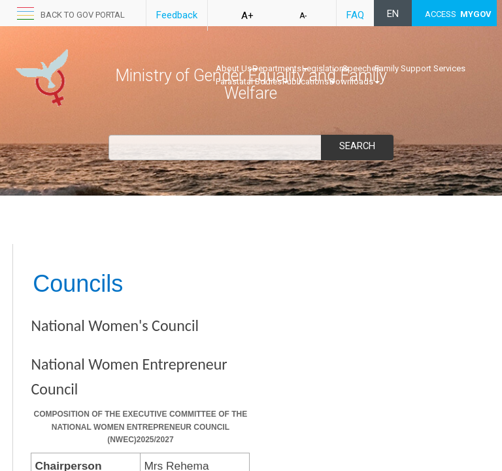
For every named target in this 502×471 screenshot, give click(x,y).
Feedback (176, 15)
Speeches (361, 68)
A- (303, 15)
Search (357, 146)
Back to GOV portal (83, 15)
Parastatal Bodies (252, 81)
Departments (280, 68)
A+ (247, 16)
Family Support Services (420, 68)
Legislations (325, 68)
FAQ (355, 15)
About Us (237, 68)
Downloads (354, 81)
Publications (308, 81)
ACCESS (458, 14)
